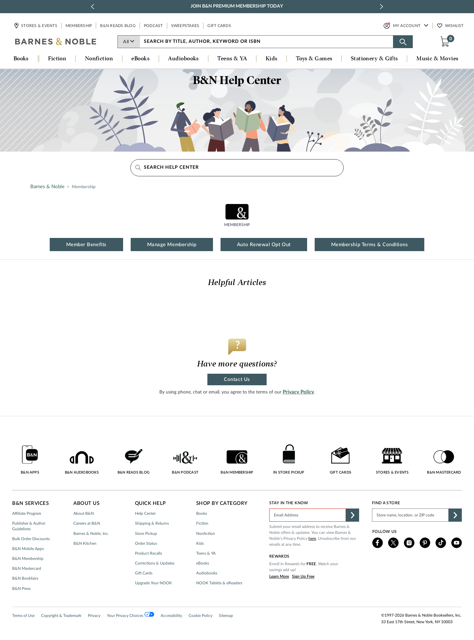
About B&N (83, 513)
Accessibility (171, 616)
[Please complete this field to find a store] (410, 515)
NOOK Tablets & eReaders (219, 583)
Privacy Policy (298, 392)
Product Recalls (148, 553)
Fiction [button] (57, 58)
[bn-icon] (56, 42)
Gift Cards (219, 26)
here (312, 538)
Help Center (145, 513)
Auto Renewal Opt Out (264, 244)
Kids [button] (271, 58)
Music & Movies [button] (437, 58)
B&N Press (21, 589)
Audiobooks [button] (183, 58)
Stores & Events (38, 26)
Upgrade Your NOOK (153, 583)
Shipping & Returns (152, 523)
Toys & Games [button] (314, 58)
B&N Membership (27, 559)
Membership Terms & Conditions (369, 244)
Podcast (153, 26)
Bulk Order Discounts (31, 539)
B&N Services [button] (30, 503)
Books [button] (21, 58)
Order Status (146, 543)
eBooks (202, 563)
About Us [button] (86, 503)
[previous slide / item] (92, 6)
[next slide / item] (381, 6)
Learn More (279, 576)
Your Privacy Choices (130, 615)
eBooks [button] (140, 58)
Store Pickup (146, 534)
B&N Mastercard (26, 568)
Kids (200, 543)
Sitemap (226, 616)
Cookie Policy (200, 616)
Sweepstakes (185, 26)
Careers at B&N (86, 523)
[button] (446, 41)
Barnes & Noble (47, 186)
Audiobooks (206, 573)
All (129, 42)
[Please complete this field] (307, 515)
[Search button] (403, 41)
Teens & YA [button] (232, 58)
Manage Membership (172, 244)
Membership (79, 26)
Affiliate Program (26, 513)
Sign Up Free (303, 576)
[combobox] (267, 41)
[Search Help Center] (237, 167)
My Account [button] (406, 26)
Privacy (94, 616)
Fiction (202, 523)
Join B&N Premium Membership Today (237, 6)
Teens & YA (206, 553)
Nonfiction (205, 534)
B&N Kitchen (84, 543)
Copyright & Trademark (61, 616)
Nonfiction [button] (99, 58)
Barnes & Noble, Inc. (91, 534)
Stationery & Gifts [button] (374, 58)
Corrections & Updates (154, 563)
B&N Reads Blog (118, 26)
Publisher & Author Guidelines (28, 526)
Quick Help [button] (150, 503)
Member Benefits (86, 244)
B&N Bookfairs (25, 578)
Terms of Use (23, 616)
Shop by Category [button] (222, 503)
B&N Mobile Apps (28, 549)
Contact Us (237, 379)
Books (201, 513)
